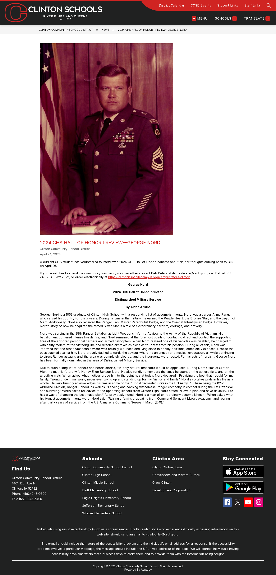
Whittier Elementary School (102, 513)
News (105, 29)
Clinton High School (96, 475)
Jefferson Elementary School (103, 505)
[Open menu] (200, 18)
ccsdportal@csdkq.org (162, 534)
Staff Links (252, 5)
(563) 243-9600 (34, 494)
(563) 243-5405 (30, 499)
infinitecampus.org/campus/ (151, 277)
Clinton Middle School (98, 482)
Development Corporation (171, 490)
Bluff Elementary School (100, 490)
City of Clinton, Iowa (167, 467)
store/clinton (181, 277)
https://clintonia (119, 277)
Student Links (227, 5)
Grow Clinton (162, 482)
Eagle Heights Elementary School (106, 498)
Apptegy (146, 569)
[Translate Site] (256, 18)
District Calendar (172, 5)
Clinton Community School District (66, 29)
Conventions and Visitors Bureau (176, 475)
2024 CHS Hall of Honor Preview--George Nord (152, 29)
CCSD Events (201, 5)
